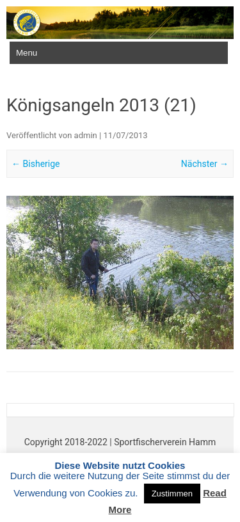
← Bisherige (36, 164)
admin (85, 135)
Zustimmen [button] (172, 493)
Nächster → (204, 164)
